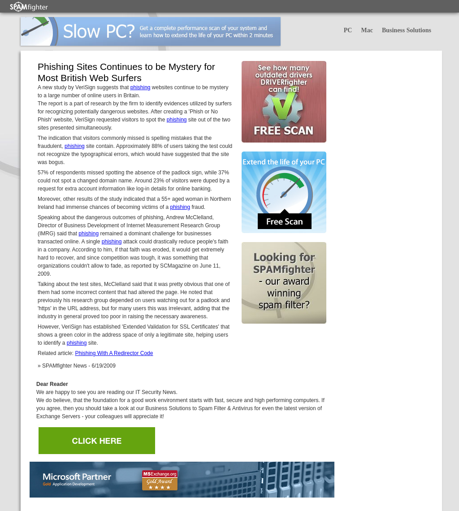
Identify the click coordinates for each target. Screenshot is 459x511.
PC (348, 30)
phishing (140, 87)
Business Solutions (406, 30)
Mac (366, 30)
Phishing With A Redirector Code (114, 353)
